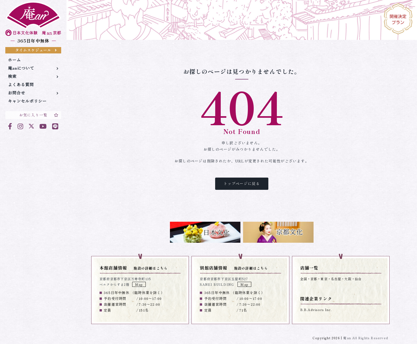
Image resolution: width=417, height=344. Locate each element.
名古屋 (336, 278)
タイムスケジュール (36, 50)
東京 (323, 278)
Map (139, 284)
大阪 (347, 278)
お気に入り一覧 (39, 115)
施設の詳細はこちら (151, 268)
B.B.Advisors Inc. (316, 309)
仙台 (358, 278)
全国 (303, 278)
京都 (313, 278)
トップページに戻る (242, 183)
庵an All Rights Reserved (365, 337)
